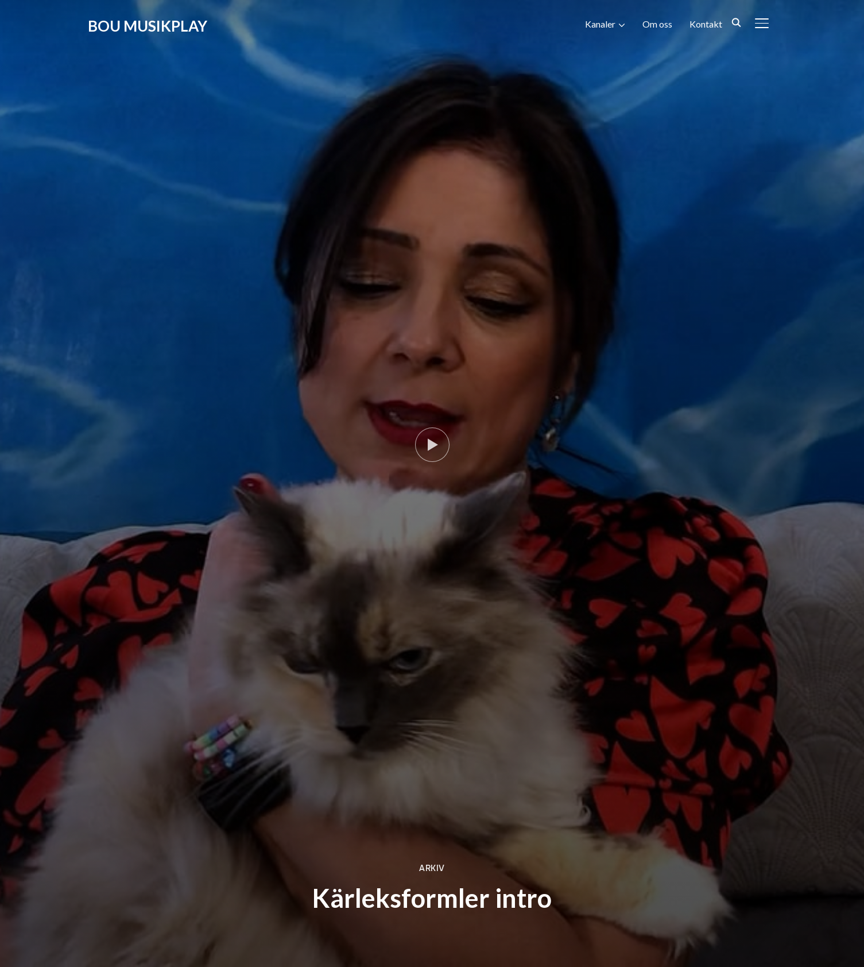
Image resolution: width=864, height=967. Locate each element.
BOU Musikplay (147, 26)
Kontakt (705, 23)
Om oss (657, 23)
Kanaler (600, 23)
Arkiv (432, 868)
